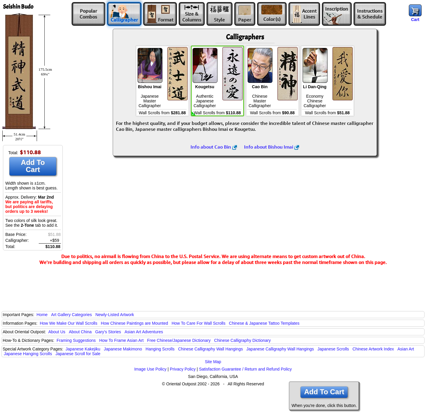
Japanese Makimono (123, 349)
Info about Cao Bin (214, 147)
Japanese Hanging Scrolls (28, 353)
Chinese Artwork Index (373, 349)
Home (42, 314)
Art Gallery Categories (71, 314)
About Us (56, 331)
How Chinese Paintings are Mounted (134, 323)
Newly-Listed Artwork (114, 314)
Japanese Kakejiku (83, 349)
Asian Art (405, 349)
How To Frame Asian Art (121, 340)
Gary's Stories (108, 331)
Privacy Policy (183, 369)
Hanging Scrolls (160, 349)
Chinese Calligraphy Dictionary (242, 340)
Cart (415, 19)
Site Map (213, 361)
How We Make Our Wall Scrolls (68, 323)
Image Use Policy (150, 369)
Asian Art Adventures (144, 331)
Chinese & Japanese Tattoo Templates (264, 323)
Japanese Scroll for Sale (78, 353)
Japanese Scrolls (333, 349)
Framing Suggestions (76, 340)
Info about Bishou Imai (271, 147)
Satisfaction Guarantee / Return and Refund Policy (245, 369)
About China (80, 331)
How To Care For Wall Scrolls (198, 323)
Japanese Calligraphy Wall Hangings (280, 349)
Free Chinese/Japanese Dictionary (179, 340)
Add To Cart (33, 165)
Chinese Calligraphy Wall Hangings (210, 349)
